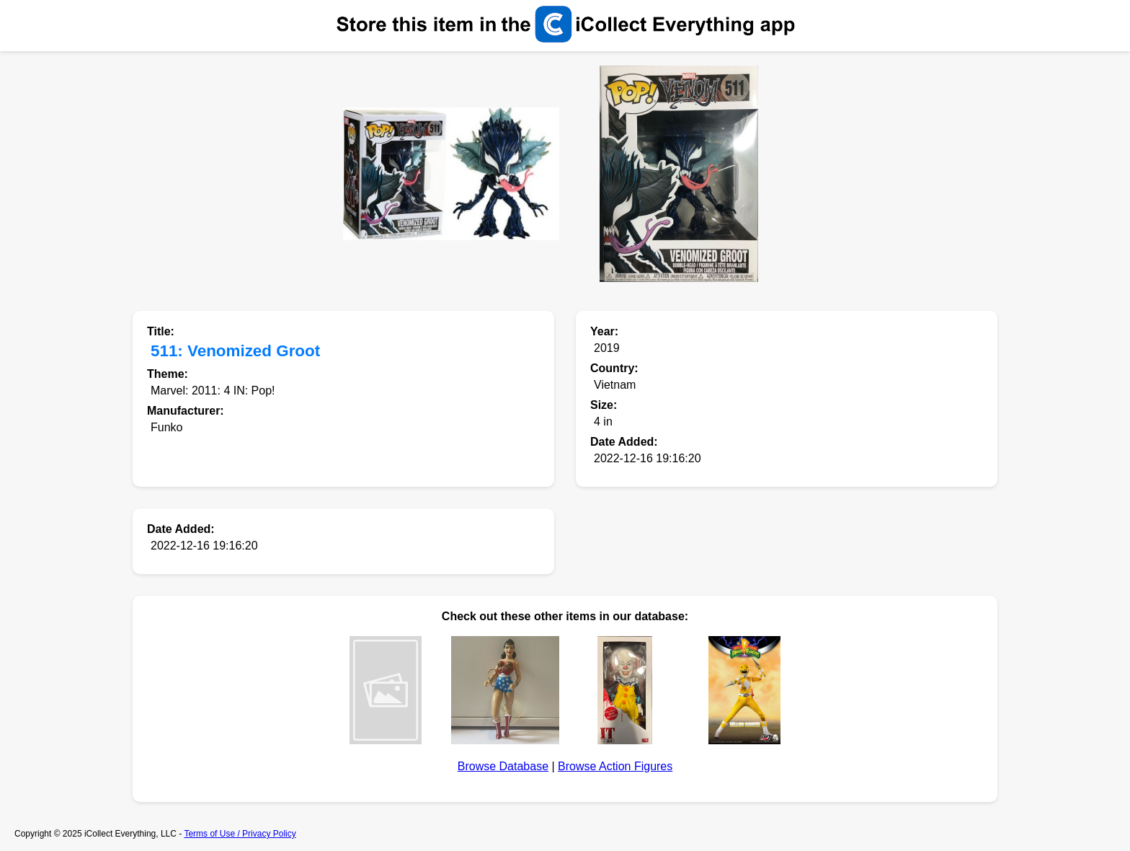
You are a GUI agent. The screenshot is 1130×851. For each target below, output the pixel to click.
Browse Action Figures (615, 766)
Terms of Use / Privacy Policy (239, 834)
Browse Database (503, 766)
